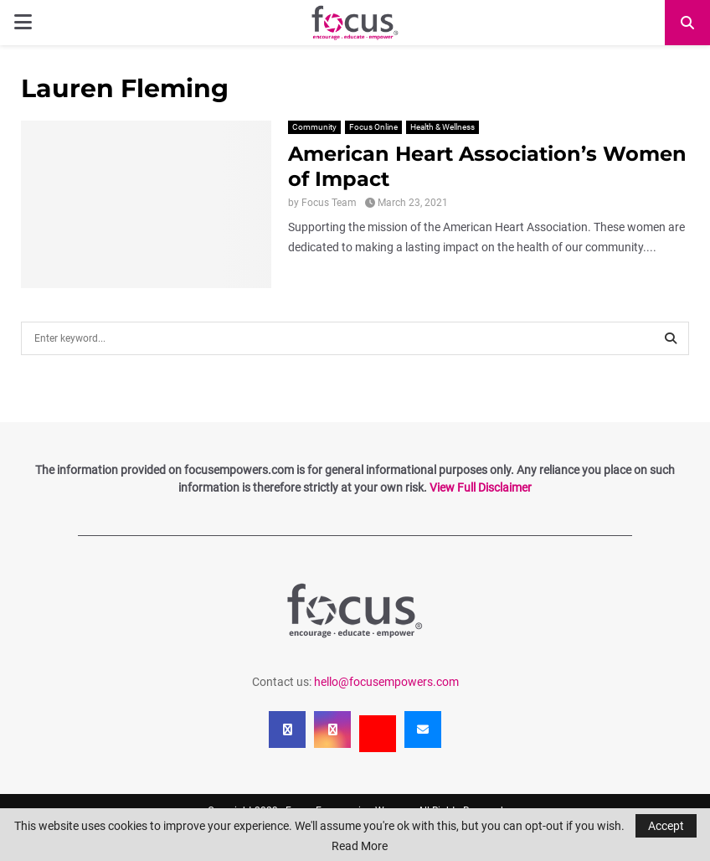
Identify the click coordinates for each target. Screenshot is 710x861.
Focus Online (373, 126)
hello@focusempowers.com (386, 681)
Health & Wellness (442, 126)
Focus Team (329, 203)
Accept (666, 826)
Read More (360, 846)
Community (314, 126)
